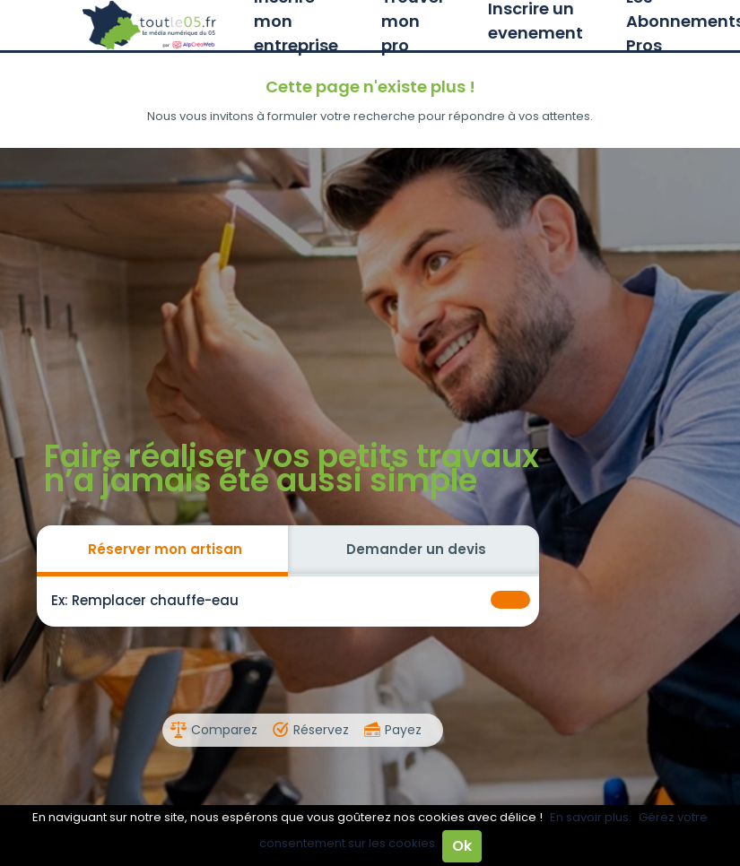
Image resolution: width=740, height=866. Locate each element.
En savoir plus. (590, 817)
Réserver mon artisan (165, 549)
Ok (462, 846)
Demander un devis (416, 549)
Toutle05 (150, 25)
